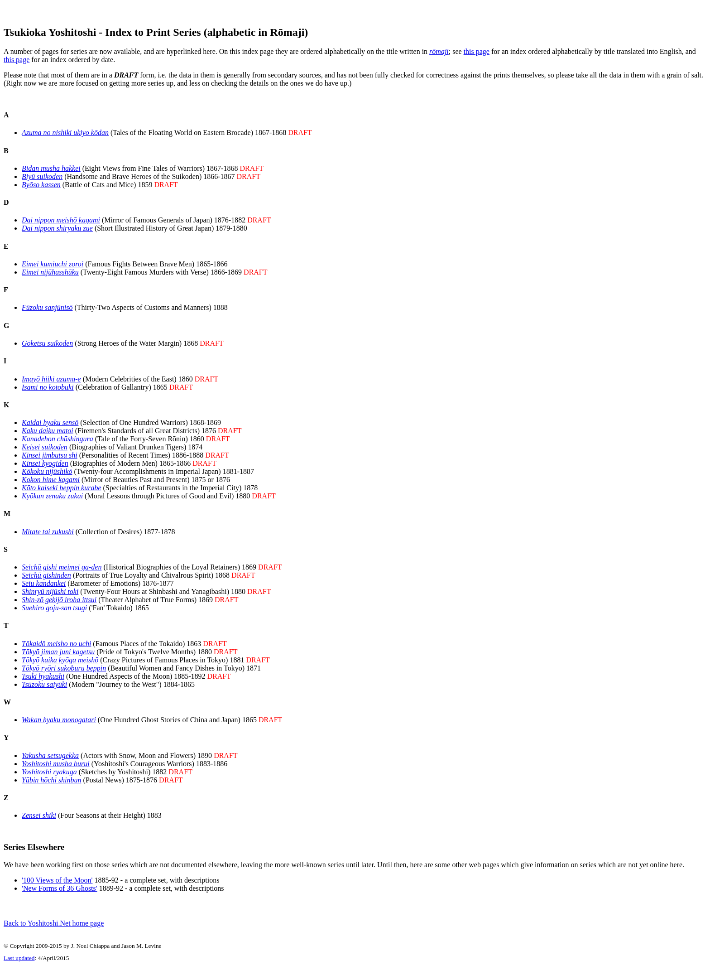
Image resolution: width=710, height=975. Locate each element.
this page (476, 54)
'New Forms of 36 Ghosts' (59, 894)
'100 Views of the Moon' (57, 885)
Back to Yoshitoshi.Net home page (54, 931)
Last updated (19, 967)
